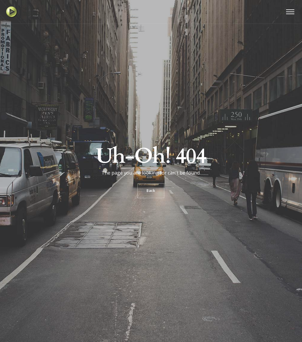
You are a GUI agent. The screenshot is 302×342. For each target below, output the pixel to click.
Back (151, 190)
